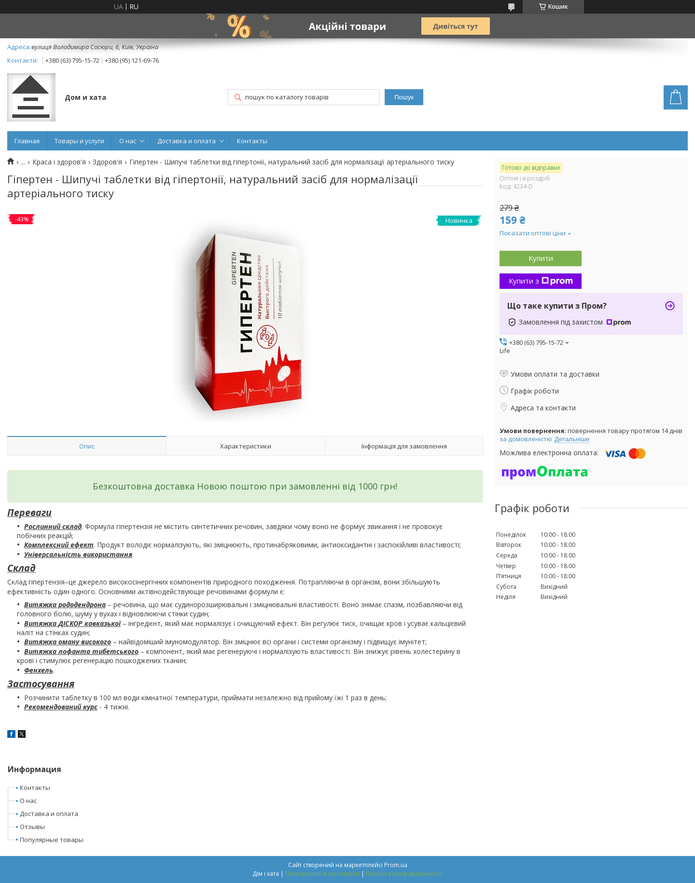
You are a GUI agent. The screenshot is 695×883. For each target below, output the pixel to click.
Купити (540, 258)
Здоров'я (107, 162)
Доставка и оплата (186, 140)
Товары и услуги (79, 140)
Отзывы (32, 826)
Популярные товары (51, 839)
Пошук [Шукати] (404, 97)
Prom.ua (395, 865)
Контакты (252, 140)
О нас (127, 140)
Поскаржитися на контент (322, 873)
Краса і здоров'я (59, 162)
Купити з (541, 280)
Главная (27, 140)
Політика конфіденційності (404, 873)
